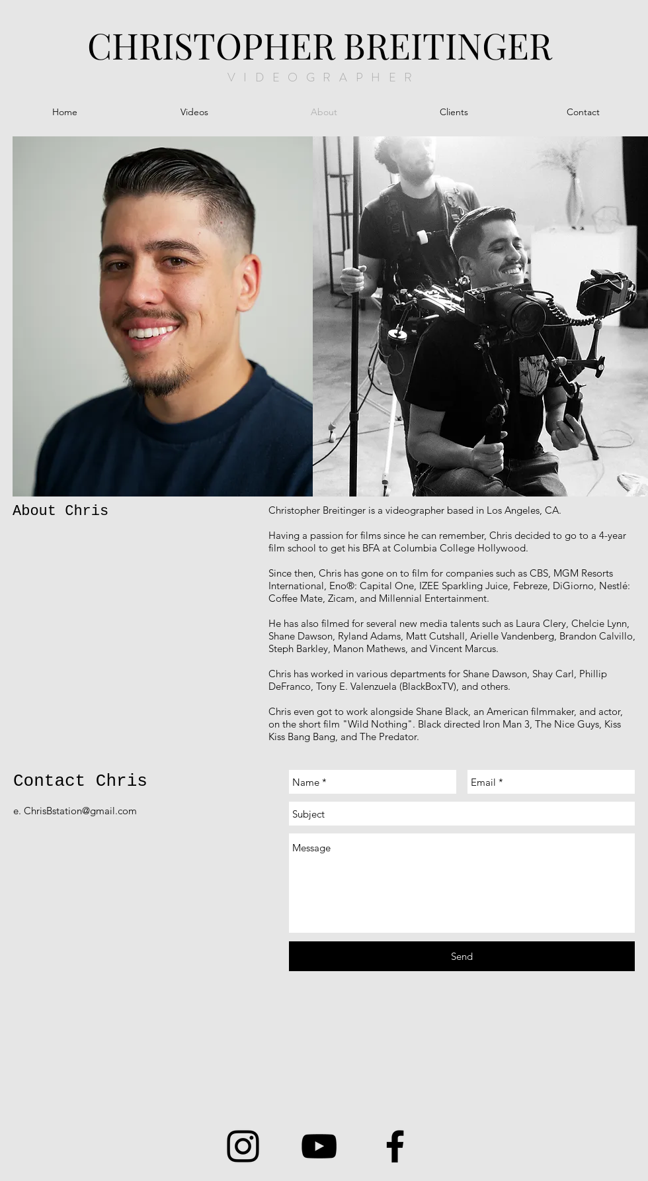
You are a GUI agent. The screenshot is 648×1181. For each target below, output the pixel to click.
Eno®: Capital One (371, 585)
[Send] (462, 956)
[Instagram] (243, 1146)
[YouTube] (319, 1146)
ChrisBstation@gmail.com (80, 810)
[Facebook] (395, 1146)
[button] (194, 112)
